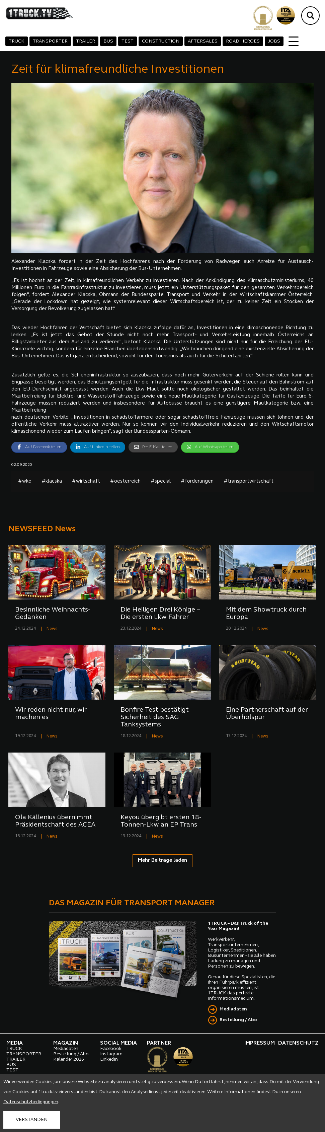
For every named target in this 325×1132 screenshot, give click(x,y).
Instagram (111, 1054)
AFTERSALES (203, 41)
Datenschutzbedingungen (30, 1102)
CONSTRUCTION (160, 41)
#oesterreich (125, 481)
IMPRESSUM (259, 1043)
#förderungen (197, 481)
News (52, 629)
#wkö (24, 481)
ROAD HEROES (243, 41)
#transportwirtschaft (248, 481)
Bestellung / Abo (238, 1019)
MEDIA (14, 1043)
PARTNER (159, 1043)
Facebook (110, 1048)
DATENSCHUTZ (298, 1043)
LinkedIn (109, 1059)
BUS (108, 41)
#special (161, 481)
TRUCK (16, 41)
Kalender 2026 (68, 1059)
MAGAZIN (65, 1043)
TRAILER (85, 41)
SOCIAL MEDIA (118, 1043)
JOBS (274, 41)
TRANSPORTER (50, 41)
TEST (127, 41)
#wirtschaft (86, 481)
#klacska (52, 481)
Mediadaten (233, 1009)
